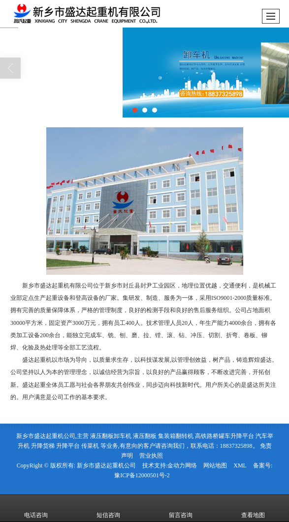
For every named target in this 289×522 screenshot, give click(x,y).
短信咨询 (108, 508)
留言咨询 (181, 508)
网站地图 (215, 465)
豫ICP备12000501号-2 (142, 475)
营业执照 (151, 455)
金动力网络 (182, 465)
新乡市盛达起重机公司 (106, 465)
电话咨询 (36, 508)
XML (240, 465)
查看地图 (253, 508)
